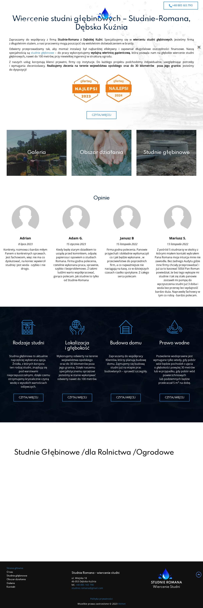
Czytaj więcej (101, 210)
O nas (47, 17)
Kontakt (178, 17)
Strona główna (27, 17)
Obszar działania (139, 17)
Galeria (162, 17)
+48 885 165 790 (181, 5)
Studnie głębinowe (71, 17)
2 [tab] (101, 91)
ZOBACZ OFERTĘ (101, 66)
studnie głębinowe (42, 148)
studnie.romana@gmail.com (87, 602)
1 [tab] (95, 91)
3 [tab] (108, 91)
